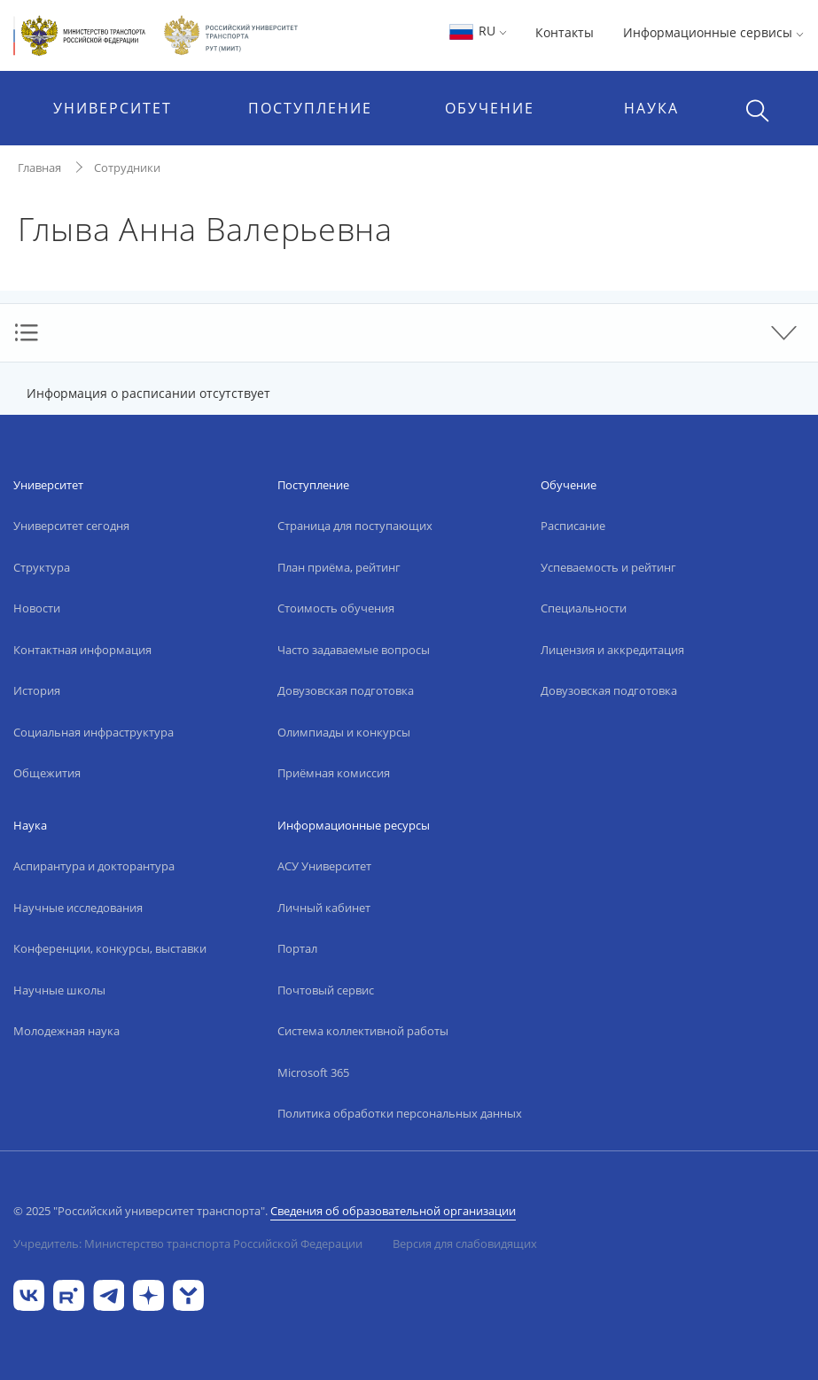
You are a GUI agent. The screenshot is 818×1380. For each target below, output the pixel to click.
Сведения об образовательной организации (393, 1211)
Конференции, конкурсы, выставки (109, 948)
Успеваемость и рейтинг (608, 567)
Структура (41, 567)
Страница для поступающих (354, 526)
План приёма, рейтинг (339, 567)
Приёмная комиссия (333, 773)
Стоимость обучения (335, 608)
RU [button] (477, 30)
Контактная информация (82, 650)
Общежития (47, 773)
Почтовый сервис (325, 990)
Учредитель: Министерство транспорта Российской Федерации (187, 1243)
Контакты (564, 32)
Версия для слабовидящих (465, 1243)
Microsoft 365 (313, 1072)
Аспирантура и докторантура (94, 866)
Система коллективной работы (362, 1031)
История (36, 690)
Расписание (573, 526)
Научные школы (59, 990)
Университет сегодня (71, 526)
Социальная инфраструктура (93, 732)
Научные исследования (78, 908)
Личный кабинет (323, 908)
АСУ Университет (324, 866)
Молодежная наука (66, 1031)
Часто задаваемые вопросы (353, 650)
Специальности (584, 608)
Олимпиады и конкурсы (343, 732)
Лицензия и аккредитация (612, 650)
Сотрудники (127, 167)
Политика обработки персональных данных (399, 1113)
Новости (36, 608)
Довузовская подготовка (345, 690)
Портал (297, 948)
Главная (39, 167)
